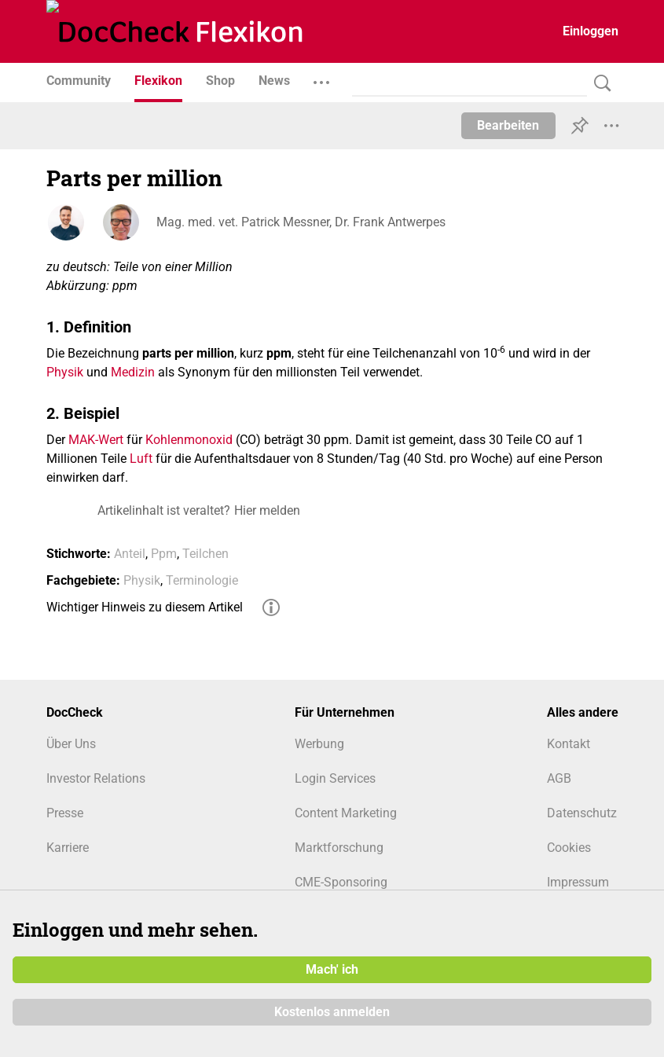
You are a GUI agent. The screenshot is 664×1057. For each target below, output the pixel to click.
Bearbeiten (508, 125)
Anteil (129, 553)
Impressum (578, 882)
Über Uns (71, 743)
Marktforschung (339, 847)
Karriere (67, 847)
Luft (141, 458)
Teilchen (205, 553)
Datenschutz (582, 813)
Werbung (319, 743)
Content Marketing (346, 813)
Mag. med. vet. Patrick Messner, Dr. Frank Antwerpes (301, 222)
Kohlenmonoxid (189, 439)
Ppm (164, 553)
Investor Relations (95, 778)
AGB (559, 778)
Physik (64, 372)
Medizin (133, 372)
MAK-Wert (95, 439)
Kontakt (568, 743)
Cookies (569, 847)
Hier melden (267, 510)
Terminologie (202, 580)
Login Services (335, 778)
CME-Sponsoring (341, 882)
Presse (64, 813)
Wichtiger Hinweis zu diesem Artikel (144, 607)
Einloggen (590, 31)
